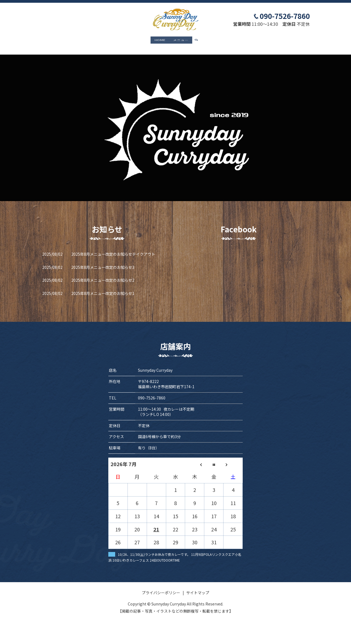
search (198, 40)
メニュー (180, 40)
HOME (159, 40)
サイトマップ (197, 587)
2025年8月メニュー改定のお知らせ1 (102, 288)
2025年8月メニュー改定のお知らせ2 (102, 275)
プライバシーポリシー (161, 587)
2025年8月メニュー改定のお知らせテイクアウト (113, 249)
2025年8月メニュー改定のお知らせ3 (102, 261)
